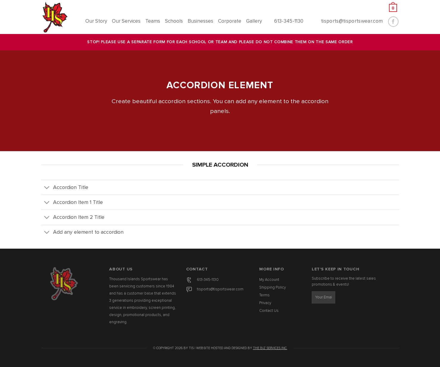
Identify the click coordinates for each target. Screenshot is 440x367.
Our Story (96, 21)
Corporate (229, 21)
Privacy (265, 303)
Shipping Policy (272, 287)
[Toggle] (47, 188)
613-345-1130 (208, 280)
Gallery (254, 21)
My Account (269, 280)
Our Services (126, 21)
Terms (264, 295)
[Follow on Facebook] (393, 21)
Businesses (200, 21)
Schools (174, 21)
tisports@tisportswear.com (220, 289)
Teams (152, 21)
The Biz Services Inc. (270, 348)
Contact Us (269, 311)
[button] (351, 7)
